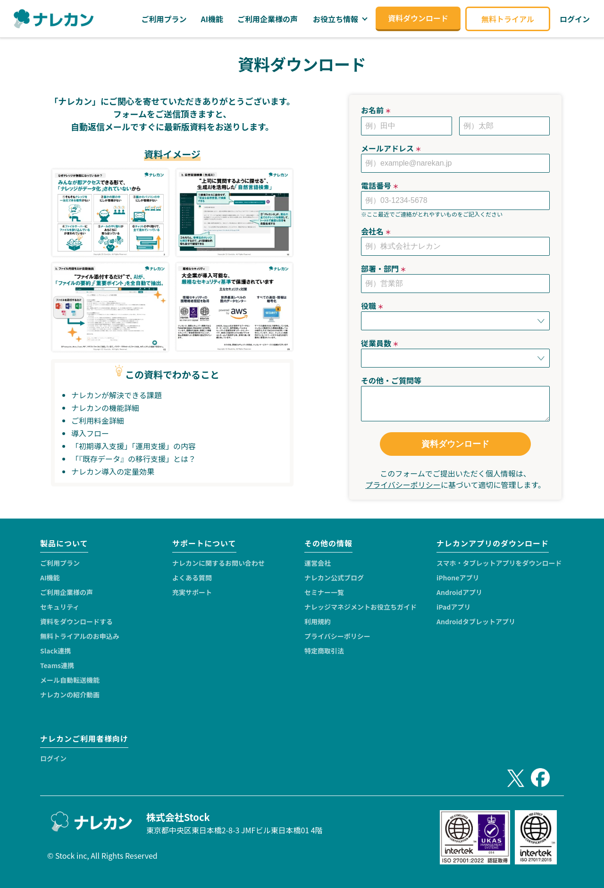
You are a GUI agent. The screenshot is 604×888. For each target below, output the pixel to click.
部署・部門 (383, 268)
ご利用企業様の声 (66, 592)
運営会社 (317, 563)
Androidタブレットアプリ (475, 621)
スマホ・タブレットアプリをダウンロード (499, 563)
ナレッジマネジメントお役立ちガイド (360, 607)
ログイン (53, 758)
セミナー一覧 (324, 592)
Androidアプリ (459, 592)
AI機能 (50, 577)
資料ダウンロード (455, 444)
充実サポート (192, 592)
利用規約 (317, 621)
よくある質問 (192, 577)
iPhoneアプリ (457, 577)
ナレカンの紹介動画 (70, 694)
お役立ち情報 (335, 19)
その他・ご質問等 (391, 380)
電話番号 (380, 185)
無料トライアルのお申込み (79, 636)
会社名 (376, 231)
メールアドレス (391, 148)
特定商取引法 (324, 650)
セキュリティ (59, 607)
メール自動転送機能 (70, 680)
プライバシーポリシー (403, 484)
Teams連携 (57, 665)
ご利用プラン (60, 563)
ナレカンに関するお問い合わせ (218, 563)
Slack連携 (55, 650)
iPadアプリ (453, 607)
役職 (372, 305)
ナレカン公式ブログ (334, 577)
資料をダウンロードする (76, 621)
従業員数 (380, 343)
